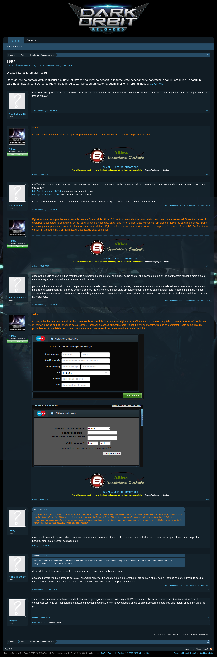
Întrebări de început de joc (27, 65)
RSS (211, 649)
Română (8, 649)
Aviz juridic (189, 649)
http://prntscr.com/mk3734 (46, 191)
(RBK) (12, 530)
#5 (207, 305)
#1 (207, 111)
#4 (207, 266)
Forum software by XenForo (27, 653)
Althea (12, 149)
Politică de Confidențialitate (201, 653)
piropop (13, 620)
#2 (207, 174)
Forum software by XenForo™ (75, 653)
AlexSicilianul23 (53, 65)
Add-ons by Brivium (124, 653)
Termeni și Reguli (181, 653)
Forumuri (15, 40)
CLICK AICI (157, 83)
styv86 (45, 622)
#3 (207, 210)
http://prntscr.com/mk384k (46, 194)
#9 (207, 617)
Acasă (205, 649)
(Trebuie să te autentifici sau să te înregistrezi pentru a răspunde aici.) (181, 634)
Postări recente (14, 46)
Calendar (31, 40)
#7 (207, 546)
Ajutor (198, 649)
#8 (207, 589)
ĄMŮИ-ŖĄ (36, 622)
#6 (207, 499)
